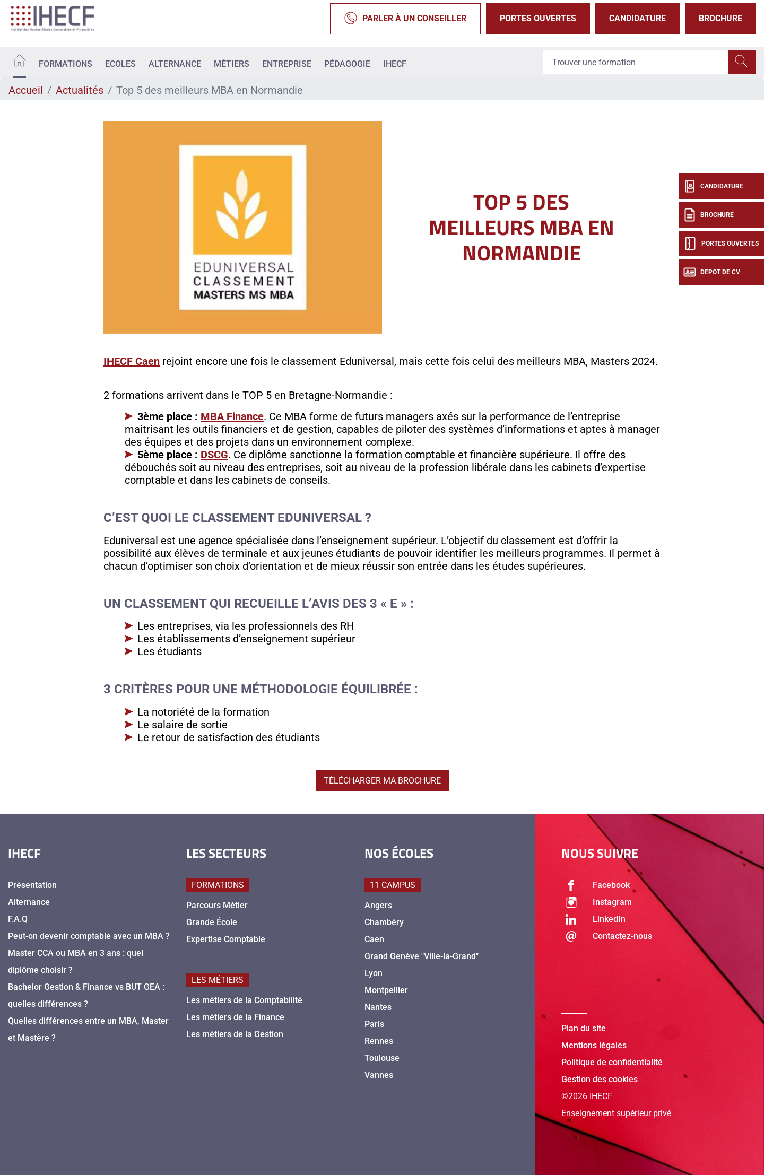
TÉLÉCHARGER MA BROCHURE (382, 781)
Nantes (378, 1007)
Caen (374, 939)
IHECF (394, 64)
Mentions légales (594, 1045)
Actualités (79, 90)
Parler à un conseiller (405, 19)
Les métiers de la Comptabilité (244, 1000)
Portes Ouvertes (538, 18)
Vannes (378, 1075)
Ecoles (120, 64)
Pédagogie (347, 64)
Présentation (32, 885)
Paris (374, 1024)
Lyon (373, 973)
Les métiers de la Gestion (234, 1034)
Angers (378, 905)
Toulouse (382, 1058)
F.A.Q (18, 919)
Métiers (231, 64)
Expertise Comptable (225, 939)
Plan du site (583, 1028)
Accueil (25, 90)
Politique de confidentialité (612, 1062)
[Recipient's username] (635, 62)
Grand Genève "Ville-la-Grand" (421, 956)
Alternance (175, 64)
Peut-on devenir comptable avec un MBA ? (89, 936)
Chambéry (384, 922)
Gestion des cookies (599, 1079)
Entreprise (286, 64)
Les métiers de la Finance (235, 1017)
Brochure (720, 18)
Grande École (211, 922)
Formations (65, 64)
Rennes (378, 1041)
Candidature (637, 18)
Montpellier (386, 990)
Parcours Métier (217, 905)
